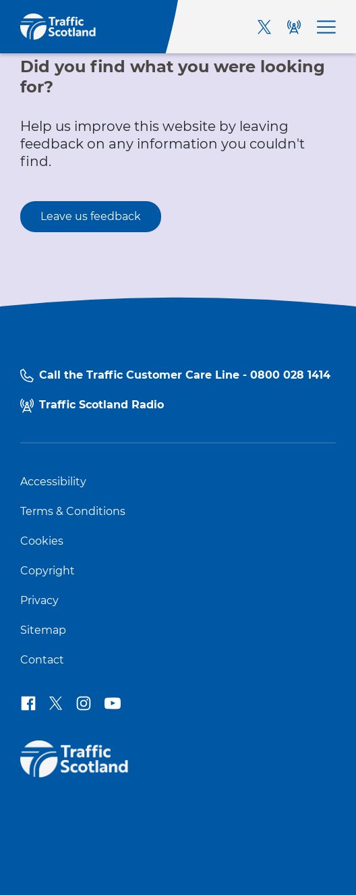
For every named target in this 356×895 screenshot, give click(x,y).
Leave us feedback (90, 216)
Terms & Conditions (72, 511)
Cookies (41, 541)
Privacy (39, 600)
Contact (42, 660)
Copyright (47, 571)
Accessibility (53, 482)
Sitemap (43, 630)
